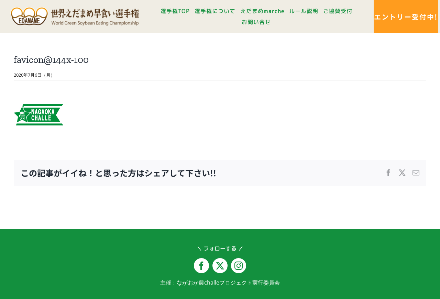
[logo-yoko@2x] (74, 9)
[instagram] (238, 265)
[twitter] (220, 265)
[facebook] (201, 265)
